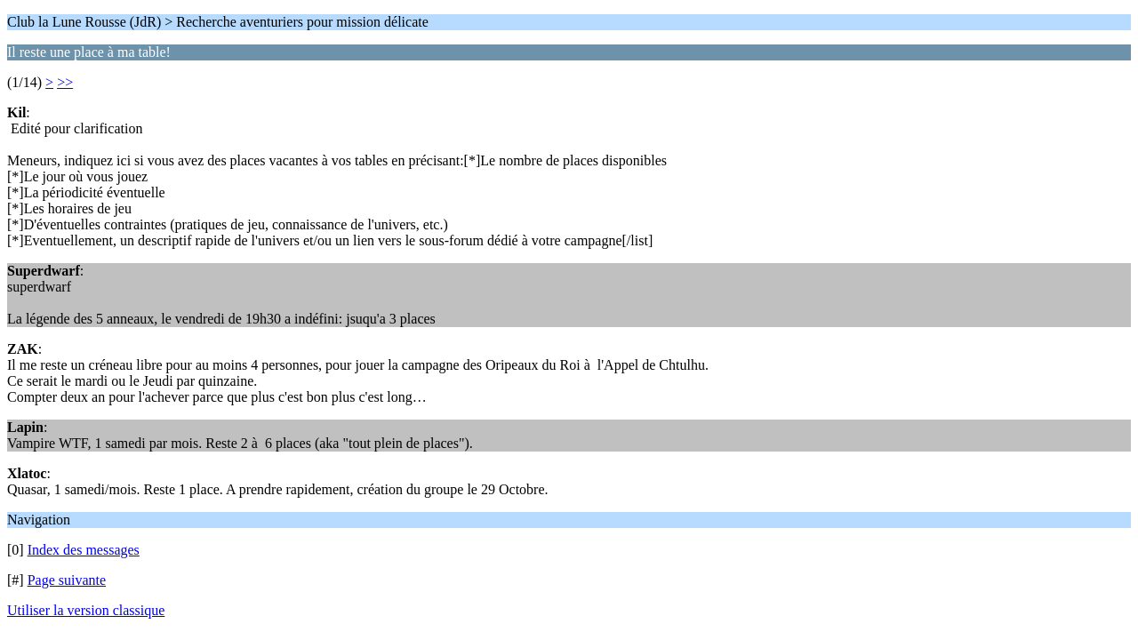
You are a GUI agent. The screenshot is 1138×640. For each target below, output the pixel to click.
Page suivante (67, 580)
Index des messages (84, 549)
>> (65, 82)
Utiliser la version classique (85, 610)
